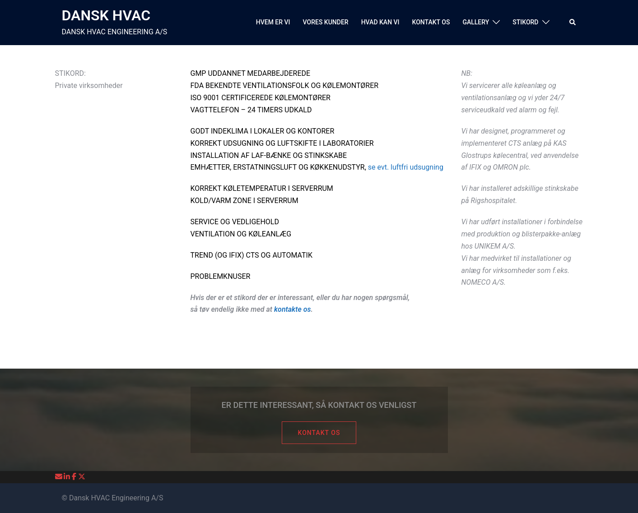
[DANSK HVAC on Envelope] (59, 476)
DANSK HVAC (106, 15)
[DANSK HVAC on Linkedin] (68, 476)
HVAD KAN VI (380, 22)
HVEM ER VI (273, 22)
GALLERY (475, 22)
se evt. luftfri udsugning (405, 167)
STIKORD (525, 22)
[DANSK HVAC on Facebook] (75, 476)
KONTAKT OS (431, 22)
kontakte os (292, 309)
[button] (573, 22)
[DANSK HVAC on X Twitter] (81, 476)
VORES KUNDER (326, 22)
